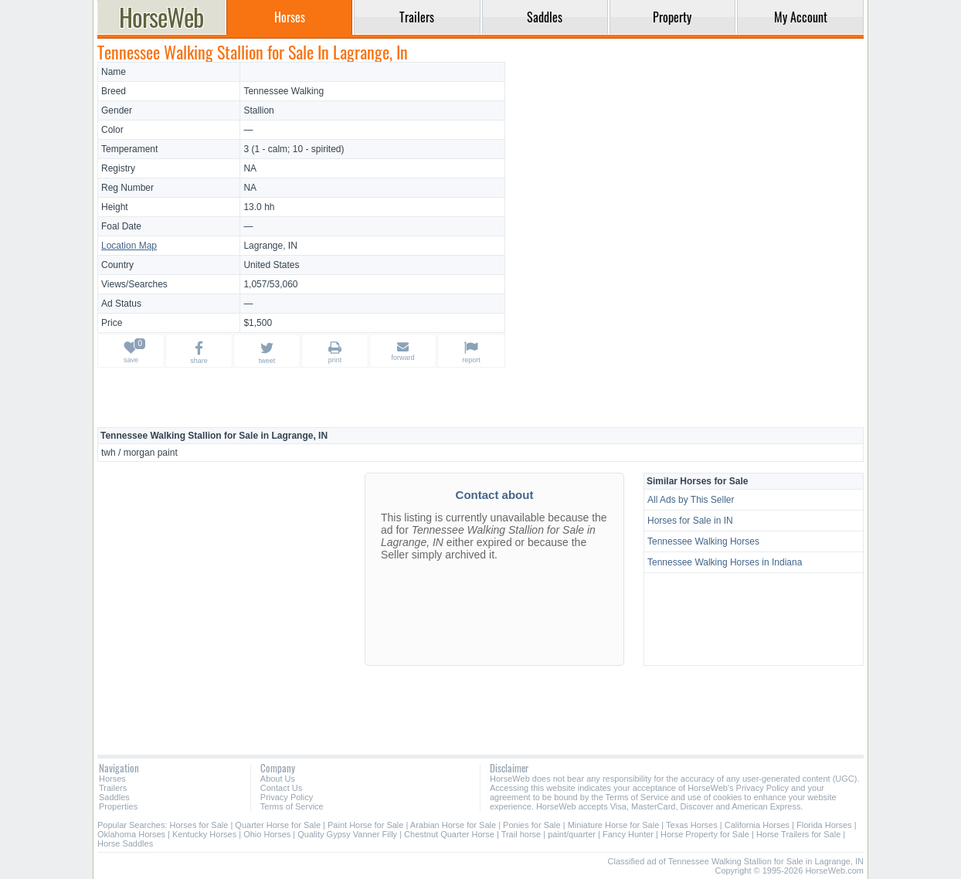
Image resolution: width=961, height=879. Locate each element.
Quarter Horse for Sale (278, 825)
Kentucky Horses (204, 834)
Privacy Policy (286, 797)
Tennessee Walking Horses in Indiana (724, 562)
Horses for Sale (199, 825)
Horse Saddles (125, 843)
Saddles (114, 797)
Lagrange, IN (270, 245)
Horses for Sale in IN (690, 520)
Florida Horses (824, 825)
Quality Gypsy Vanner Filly (347, 834)
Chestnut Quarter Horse (449, 834)
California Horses (757, 825)
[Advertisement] (687, 170)
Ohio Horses (266, 834)
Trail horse (521, 834)
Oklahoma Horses (131, 834)
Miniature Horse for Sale (614, 825)
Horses (112, 778)
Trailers (113, 787)
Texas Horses (692, 825)
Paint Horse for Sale (365, 825)
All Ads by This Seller (691, 499)
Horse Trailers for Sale (798, 834)
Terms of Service (292, 806)
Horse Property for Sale (704, 834)
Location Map (129, 245)
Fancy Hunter (628, 834)
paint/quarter (572, 834)
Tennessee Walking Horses (703, 541)
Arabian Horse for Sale (453, 825)
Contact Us (281, 787)
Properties (118, 806)
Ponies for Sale (532, 825)
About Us (277, 778)
